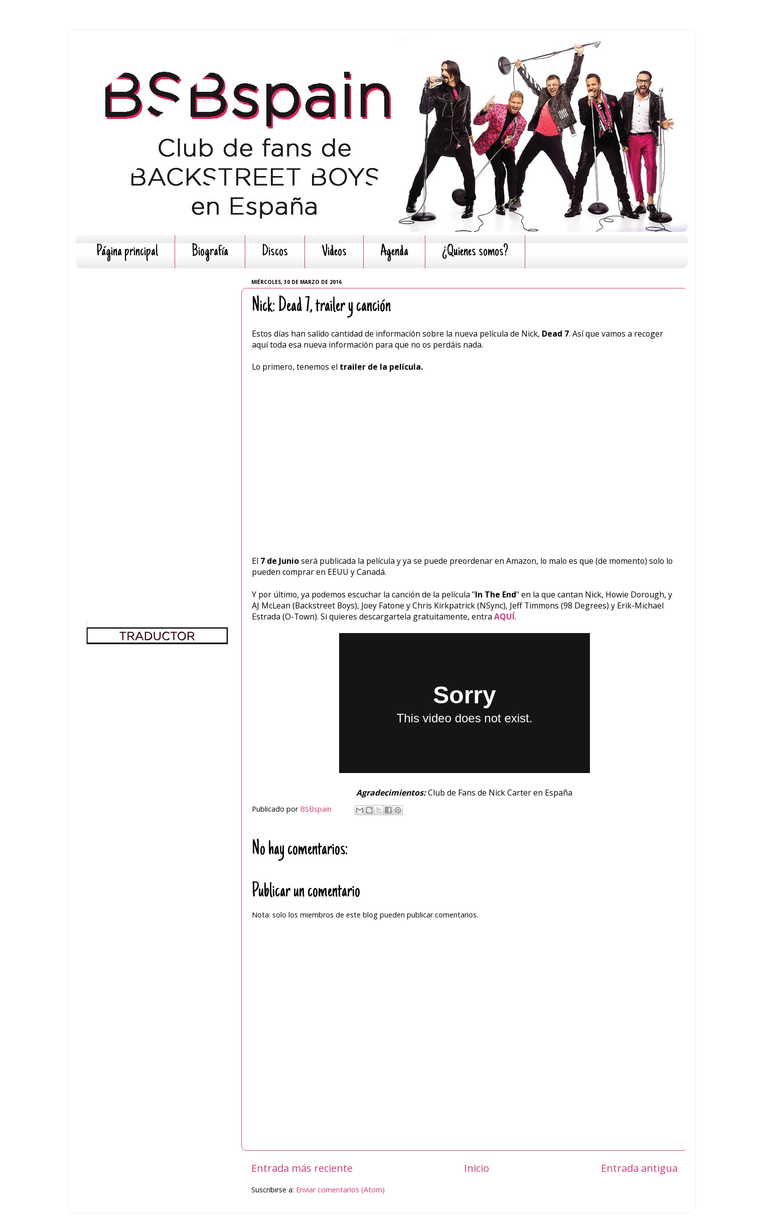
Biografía (210, 252)
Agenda (394, 252)
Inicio (476, 1168)
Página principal (127, 252)
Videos (334, 252)
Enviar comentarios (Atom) (340, 1189)
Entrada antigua (639, 1168)
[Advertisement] (157, 426)
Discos (275, 252)
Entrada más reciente (302, 1168)
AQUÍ (504, 616)
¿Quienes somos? (475, 252)
